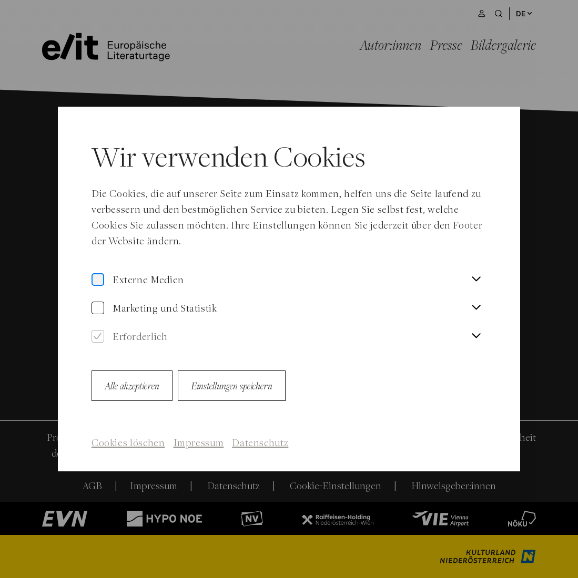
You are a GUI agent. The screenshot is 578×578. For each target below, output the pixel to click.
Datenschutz (260, 442)
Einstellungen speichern (231, 385)
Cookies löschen (128, 442)
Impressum (199, 442)
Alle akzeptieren (132, 385)
